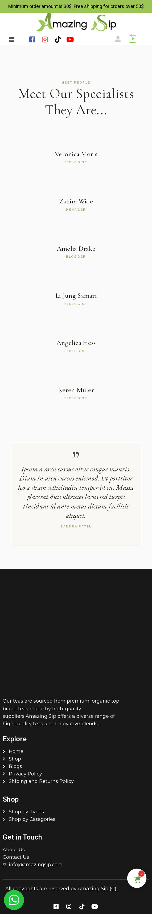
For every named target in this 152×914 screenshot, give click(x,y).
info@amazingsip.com (36, 865)
